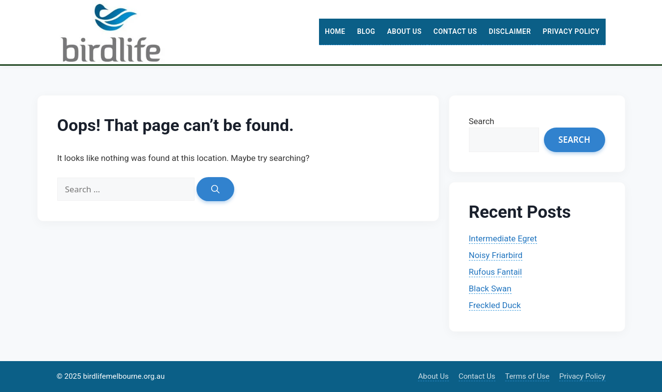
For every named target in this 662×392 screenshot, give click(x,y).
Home (335, 31)
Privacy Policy (571, 31)
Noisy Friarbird (496, 255)
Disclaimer (510, 31)
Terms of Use (527, 376)
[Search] (215, 189)
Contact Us (455, 31)
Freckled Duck (495, 305)
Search (481, 121)
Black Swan (490, 288)
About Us (404, 31)
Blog (366, 31)
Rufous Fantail (495, 272)
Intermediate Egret (503, 238)
